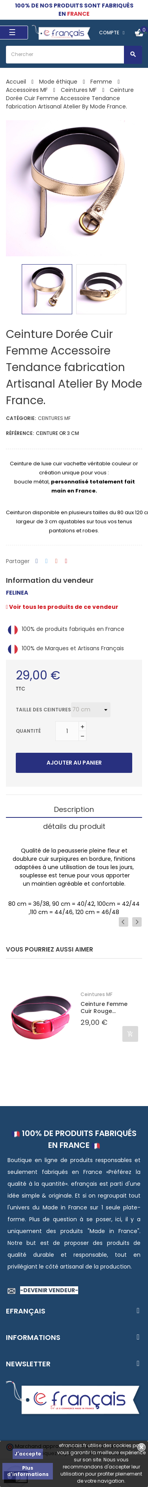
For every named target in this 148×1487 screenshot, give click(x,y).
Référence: (20, 433)
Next (137, 922)
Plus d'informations (28, 1471)
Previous (123, 922)
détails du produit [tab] (74, 826)
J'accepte (28, 1453)
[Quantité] (67, 731)
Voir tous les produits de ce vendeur (62, 607)
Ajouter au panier (74, 763)
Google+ (56, 561)
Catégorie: (21, 418)
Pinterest (66, 561)
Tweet (46, 561)
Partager (37, 561)
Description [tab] (74, 809)
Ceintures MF (54, 418)
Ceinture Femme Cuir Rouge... (104, 1007)
